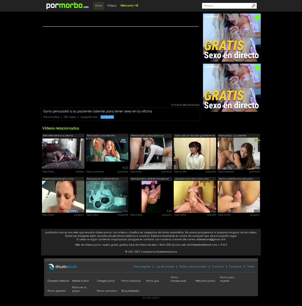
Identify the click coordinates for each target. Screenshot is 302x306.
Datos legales (142, 266)
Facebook (235, 266)
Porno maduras (131, 281)
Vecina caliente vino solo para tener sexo (236, 179)
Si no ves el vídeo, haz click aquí (185, 105)
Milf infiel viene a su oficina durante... (58, 136)
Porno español (57, 291)
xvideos (80, 171)
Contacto (218, 266)
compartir (107, 117)
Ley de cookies (165, 266)
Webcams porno (205, 281)
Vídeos (112, 5)
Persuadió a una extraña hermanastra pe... (101, 136)
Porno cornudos (107, 291)
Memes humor (80, 281)
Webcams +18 (129, 5)
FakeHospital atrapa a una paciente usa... (58, 179)
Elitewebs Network (58, 281)
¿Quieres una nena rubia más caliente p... (192, 179)
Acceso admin (151, 298)
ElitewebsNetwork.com (204, 245)
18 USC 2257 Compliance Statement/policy (151, 251)
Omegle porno (106, 281)
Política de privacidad (193, 266)
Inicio (98, 5)
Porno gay (152, 281)
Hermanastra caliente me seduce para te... (150, 179)
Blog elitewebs (130, 291)
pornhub (123, 171)
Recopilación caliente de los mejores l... (102, 179)
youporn (79, 215)
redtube (211, 215)
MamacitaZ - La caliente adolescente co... (232, 136)
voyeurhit (210, 171)
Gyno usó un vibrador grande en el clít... (195, 136)
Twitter (250, 266)
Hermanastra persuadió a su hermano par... (147, 136)
